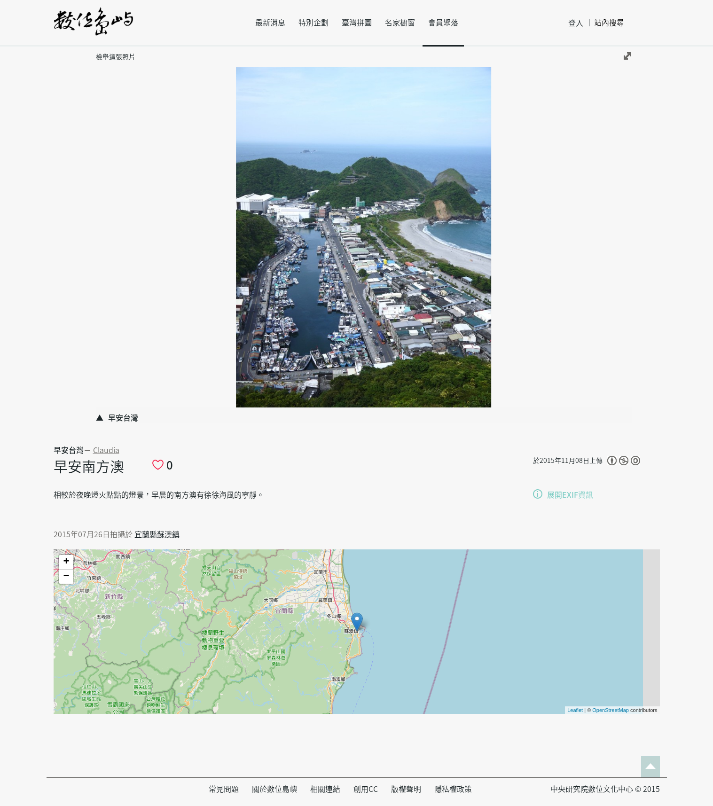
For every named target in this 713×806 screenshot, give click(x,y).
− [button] (66, 577)
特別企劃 (313, 22)
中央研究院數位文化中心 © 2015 (605, 789)
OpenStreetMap (610, 710)
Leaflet (575, 710)
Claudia (106, 450)
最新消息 (270, 22)
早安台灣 (69, 450)
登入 (575, 23)
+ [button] (66, 562)
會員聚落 (443, 22)
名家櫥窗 (400, 22)
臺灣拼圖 (357, 22)
